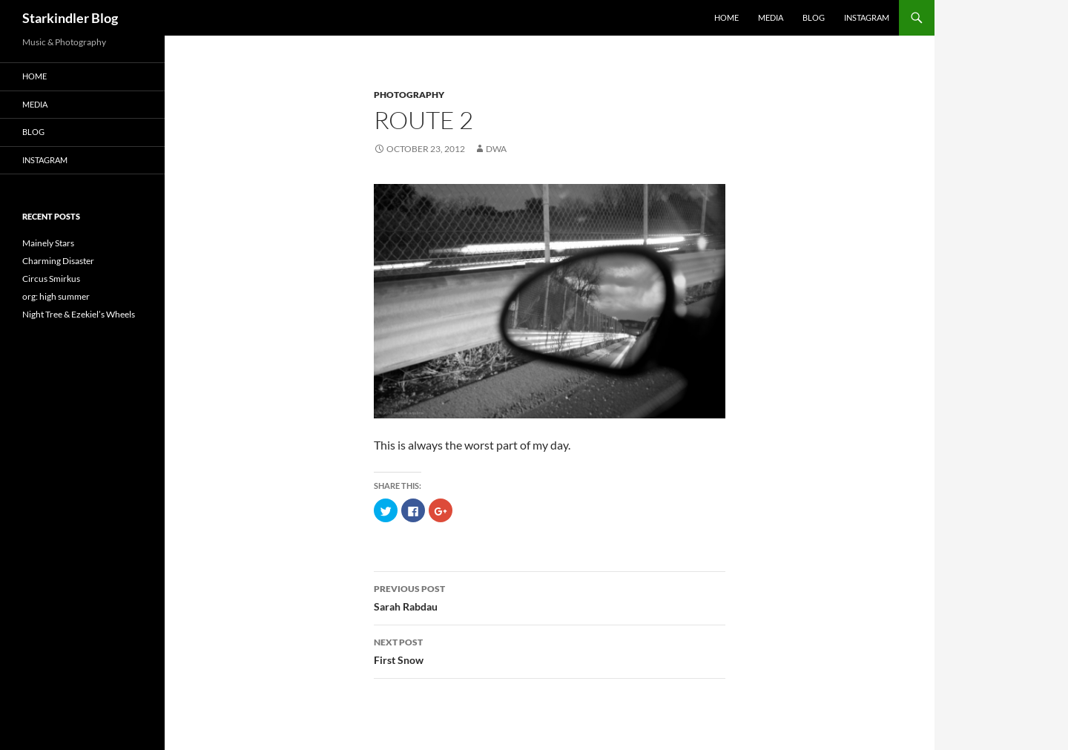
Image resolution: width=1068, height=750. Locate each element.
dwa (496, 148)
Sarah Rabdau (549, 596)
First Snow (549, 650)
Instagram (866, 17)
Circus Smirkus (51, 278)
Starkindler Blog (70, 18)
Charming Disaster (58, 260)
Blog (813, 17)
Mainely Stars (48, 243)
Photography (409, 94)
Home (726, 17)
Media (770, 17)
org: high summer (56, 296)
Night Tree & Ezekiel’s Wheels (78, 314)
